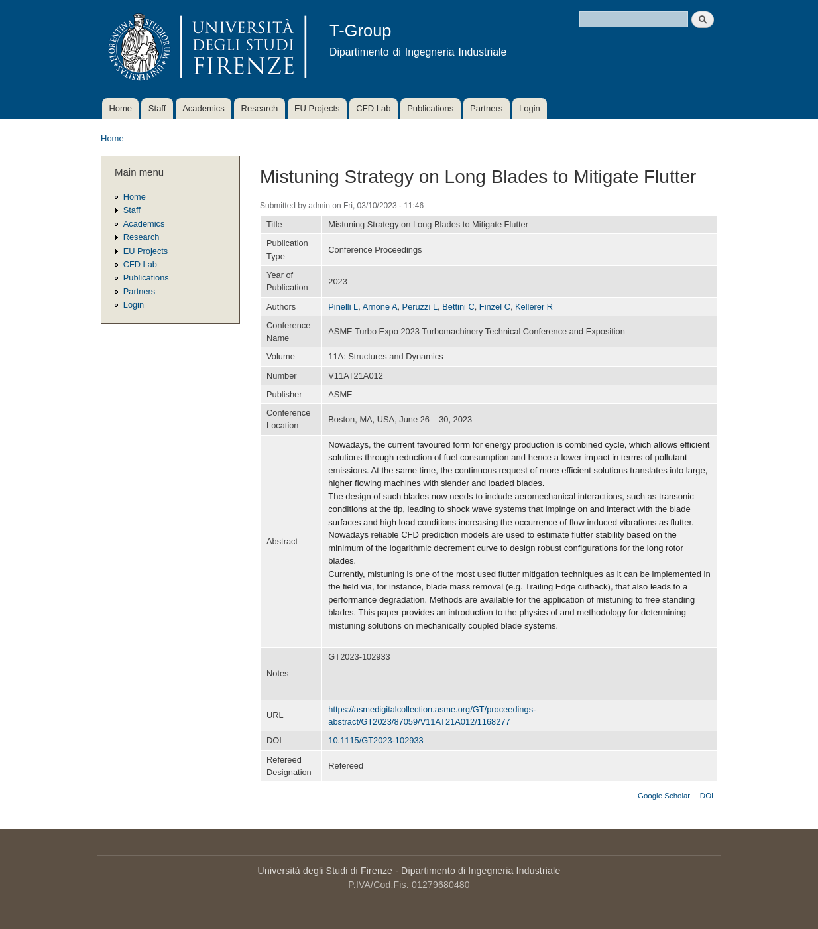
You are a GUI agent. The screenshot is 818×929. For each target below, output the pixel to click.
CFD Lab (373, 108)
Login (529, 108)
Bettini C (458, 307)
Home (120, 108)
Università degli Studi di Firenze (325, 870)
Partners (486, 108)
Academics (203, 108)
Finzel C (494, 307)
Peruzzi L (420, 307)
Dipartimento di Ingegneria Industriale (480, 870)
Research (259, 108)
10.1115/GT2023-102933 (375, 740)
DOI (706, 796)
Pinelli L (343, 307)
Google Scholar (664, 796)
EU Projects (317, 108)
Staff (157, 108)
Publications (430, 108)
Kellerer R (534, 307)
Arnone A (380, 307)
